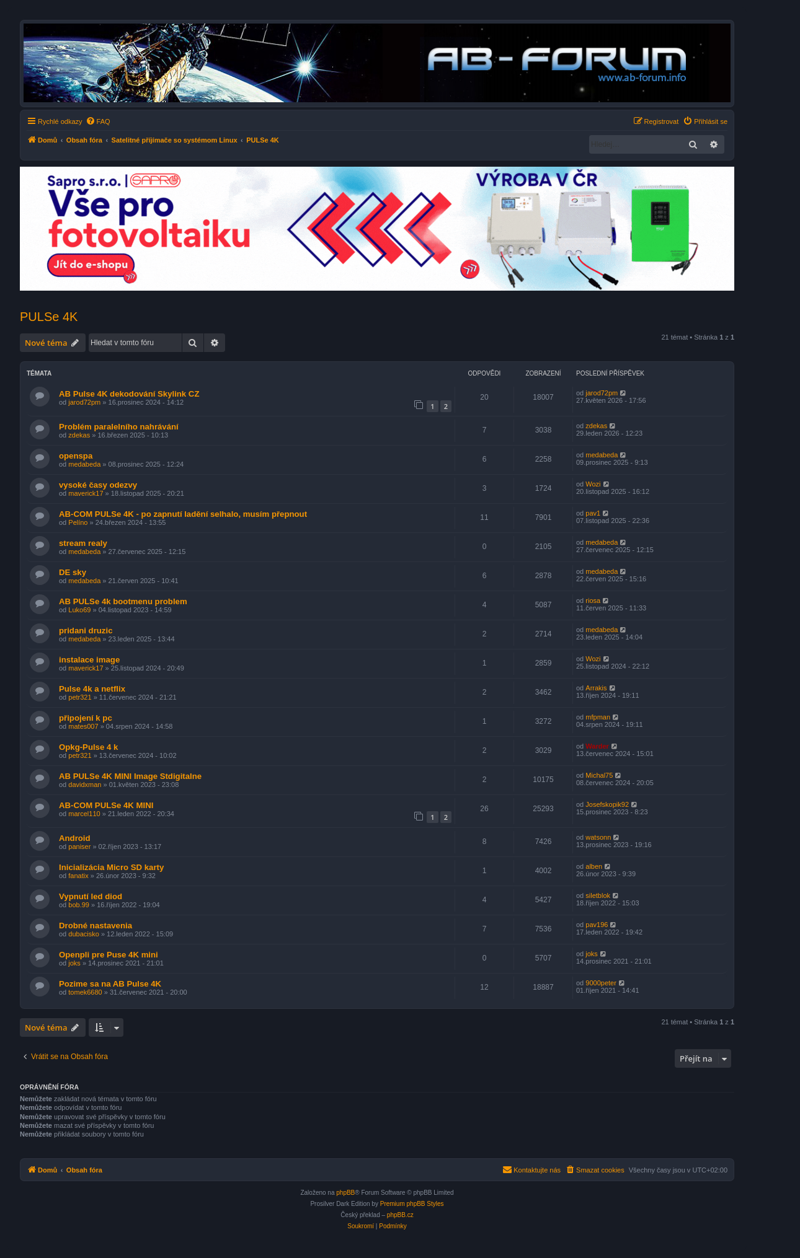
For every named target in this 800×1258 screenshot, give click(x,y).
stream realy (83, 543)
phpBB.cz (400, 1215)
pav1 (592, 513)
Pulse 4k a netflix (92, 688)
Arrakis (596, 688)
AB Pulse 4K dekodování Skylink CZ (129, 393)
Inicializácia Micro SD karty (111, 867)
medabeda (84, 464)
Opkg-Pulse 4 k (88, 747)
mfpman (597, 717)
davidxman (84, 784)
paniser (79, 846)
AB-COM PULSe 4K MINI (106, 805)
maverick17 (85, 493)
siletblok (597, 895)
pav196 (596, 924)
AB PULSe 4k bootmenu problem (123, 601)
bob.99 (78, 904)
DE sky (72, 572)
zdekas (79, 435)
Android (75, 838)
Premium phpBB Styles (412, 1203)
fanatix (78, 875)
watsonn (598, 837)
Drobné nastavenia (95, 925)
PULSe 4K (49, 316)
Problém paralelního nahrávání (119, 426)
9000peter (600, 983)
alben (593, 866)
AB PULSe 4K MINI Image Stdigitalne (130, 776)
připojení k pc (85, 718)
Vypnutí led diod (90, 896)
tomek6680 (85, 992)
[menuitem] (98, 121)
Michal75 (599, 775)
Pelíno (77, 522)
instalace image (89, 659)
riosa (592, 600)
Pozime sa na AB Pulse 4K (110, 983)
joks (74, 963)
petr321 (79, 697)
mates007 (83, 726)
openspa (75, 455)
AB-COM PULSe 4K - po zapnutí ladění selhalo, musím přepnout (183, 514)
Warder (597, 746)
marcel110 (84, 813)
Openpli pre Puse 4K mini (108, 954)
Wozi (592, 484)
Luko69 (79, 610)
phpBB (345, 1192)
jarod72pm (84, 402)
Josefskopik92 (607, 804)
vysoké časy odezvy (98, 485)
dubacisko (83, 934)
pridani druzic (85, 630)
